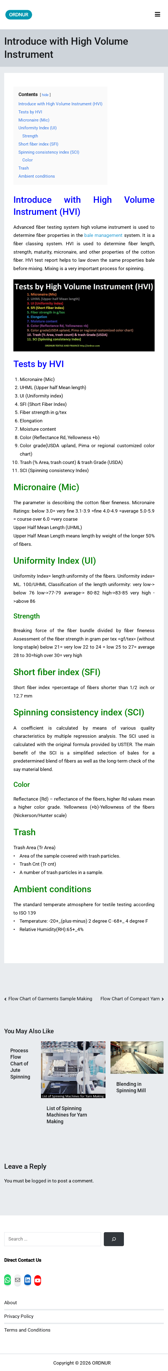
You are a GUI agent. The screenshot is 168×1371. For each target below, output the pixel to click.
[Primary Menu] (157, 14)
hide (45, 95)
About (10, 1302)
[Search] (114, 1239)
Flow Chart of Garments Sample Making (50, 998)
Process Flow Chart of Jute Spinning (20, 1064)
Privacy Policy (18, 1316)
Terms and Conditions (27, 1330)
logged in (41, 1181)
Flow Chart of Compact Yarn (130, 998)
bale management (103, 235)
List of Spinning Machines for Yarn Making (67, 1114)
